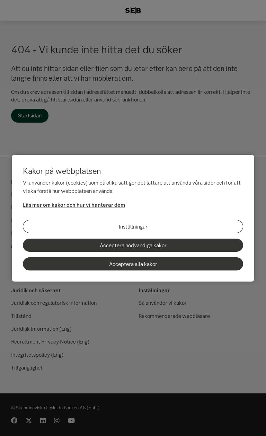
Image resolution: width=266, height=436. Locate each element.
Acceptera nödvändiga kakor (133, 245)
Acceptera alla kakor (133, 263)
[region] (133, 218)
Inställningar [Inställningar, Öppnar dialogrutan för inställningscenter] (133, 226)
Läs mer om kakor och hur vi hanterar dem (74, 204)
